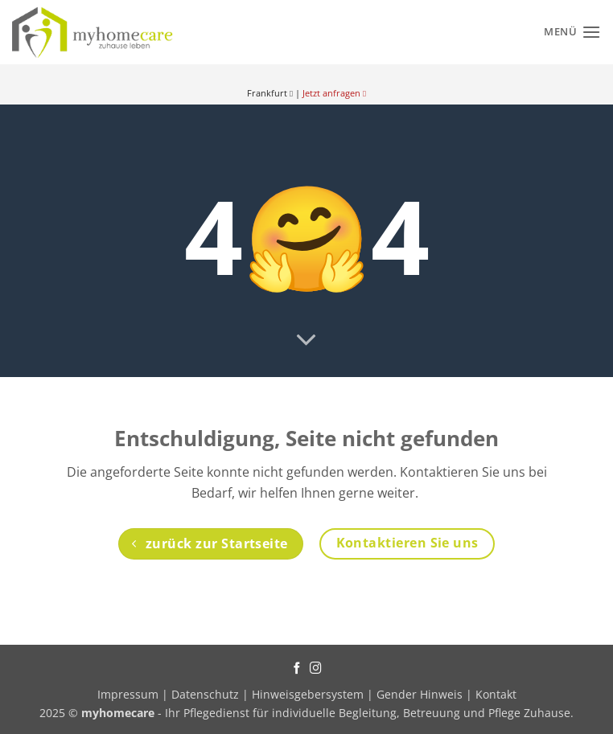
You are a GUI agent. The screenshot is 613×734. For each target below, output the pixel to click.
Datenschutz (205, 694)
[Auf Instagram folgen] (316, 668)
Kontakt (495, 694)
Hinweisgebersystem (308, 694)
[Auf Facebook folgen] (297, 668)
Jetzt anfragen (334, 93)
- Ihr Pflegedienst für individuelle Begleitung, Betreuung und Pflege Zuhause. (327, 712)
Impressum (129, 694)
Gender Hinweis (419, 694)
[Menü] (572, 31)
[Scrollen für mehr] (306, 341)
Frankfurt (270, 93)
